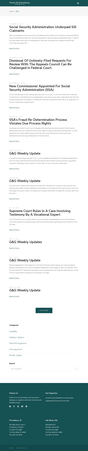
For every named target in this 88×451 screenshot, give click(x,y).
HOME (11, 448)
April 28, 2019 (14, 287)
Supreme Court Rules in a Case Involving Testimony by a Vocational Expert (39, 213)
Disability (13, 331)
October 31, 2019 (16, 24)
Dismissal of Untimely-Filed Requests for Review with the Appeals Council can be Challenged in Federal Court (40, 64)
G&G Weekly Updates (25, 242)
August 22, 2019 (15, 116)
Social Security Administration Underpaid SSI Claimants (42, 29)
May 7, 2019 (13, 257)
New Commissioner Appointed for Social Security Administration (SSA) (39, 88)
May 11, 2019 (14, 239)
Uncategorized (15, 349)
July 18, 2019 (14, 178)
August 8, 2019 (15, 150)
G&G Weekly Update (24, 153)
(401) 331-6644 (17, 435)
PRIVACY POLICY (22, 448)
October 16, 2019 (16, 57)
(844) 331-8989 (21, 432)
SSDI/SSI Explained (17, 343)
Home (11, 11)
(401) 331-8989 (17, 430)
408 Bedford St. (50, 425)
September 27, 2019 (17, 83)
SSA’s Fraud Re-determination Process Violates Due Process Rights (38, 122)
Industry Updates (16, 337)
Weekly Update (15, 355)
